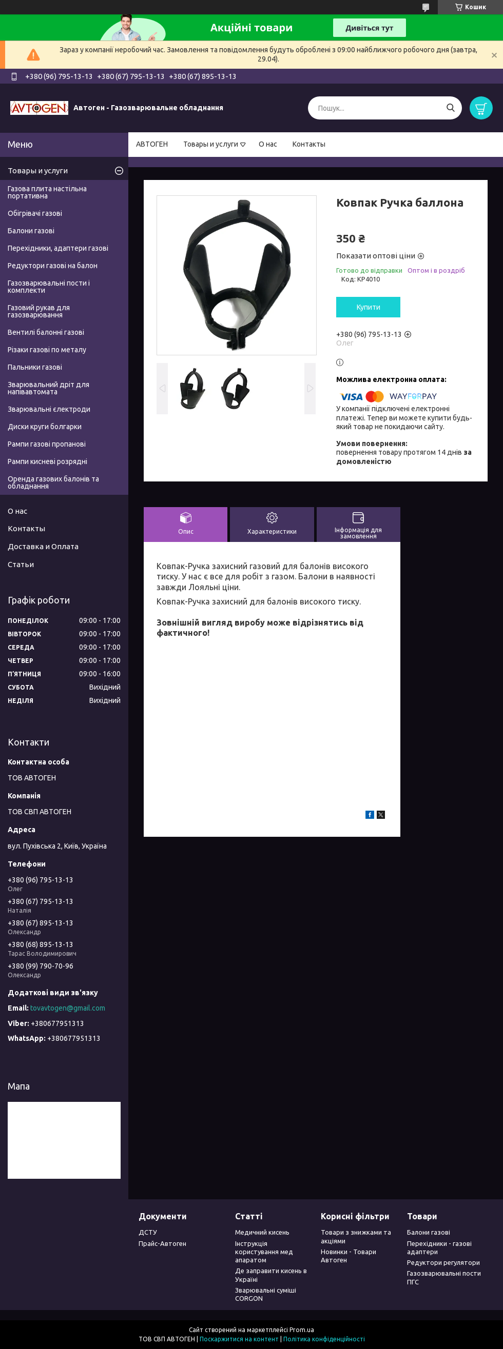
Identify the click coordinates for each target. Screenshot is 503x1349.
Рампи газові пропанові (47, 444)
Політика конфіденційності (324, 1339)
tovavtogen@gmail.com (67, 1008)
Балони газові (31, 231)
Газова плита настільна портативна (47, 192)
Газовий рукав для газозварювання (39, 311)
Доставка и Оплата (43, 546)
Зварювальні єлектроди (49, 409)
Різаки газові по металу (47, 350)
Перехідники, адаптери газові (58, 248)
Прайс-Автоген (162, 1243)
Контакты (309, 144)
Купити (368, 307)
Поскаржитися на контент (239, 1339)
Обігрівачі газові (35, 213)
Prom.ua (301, 1329)
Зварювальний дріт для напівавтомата (48, 388)
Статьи (21, 564)
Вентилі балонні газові (46, 332)
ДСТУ (148, 1232)
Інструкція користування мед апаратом (264, 1252)
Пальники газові (35, 367)
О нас (268, 144)
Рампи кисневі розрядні (47, 461)
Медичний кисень (262, 1232)
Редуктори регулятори (443, 1262)
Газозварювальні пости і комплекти (49, 286)
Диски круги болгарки (45, 426)
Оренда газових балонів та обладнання (53, 482)
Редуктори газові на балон (53, 265)
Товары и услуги (210, 144)
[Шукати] (450, 107)
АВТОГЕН (152, 144)
